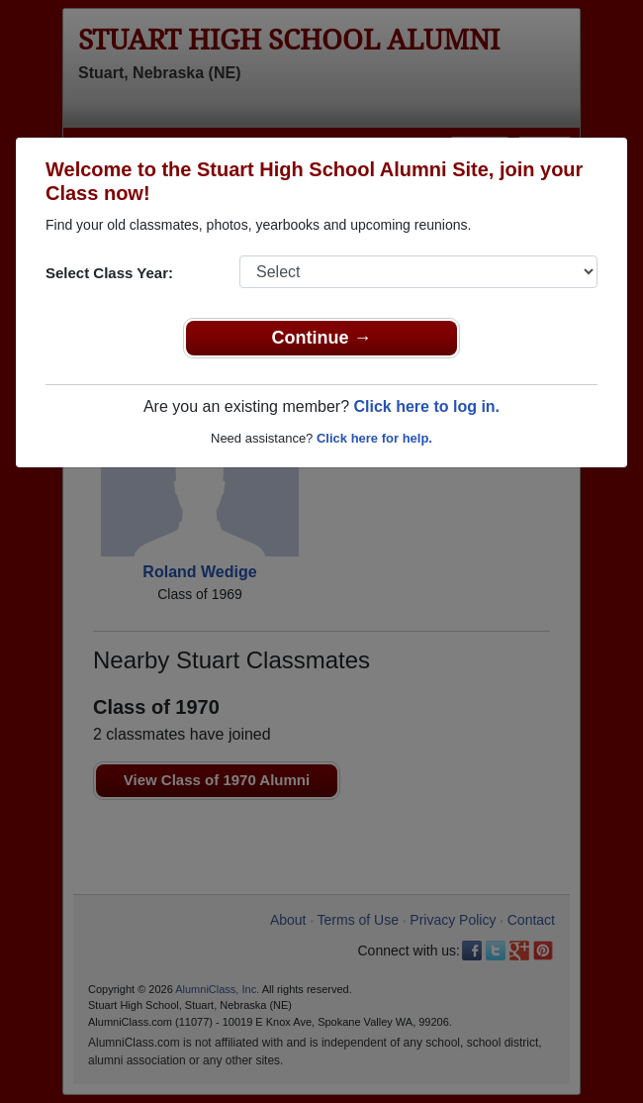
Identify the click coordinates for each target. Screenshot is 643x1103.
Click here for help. (374, 438)
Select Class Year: (109, 272)
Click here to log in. (426, 406)
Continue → (322, 338)
